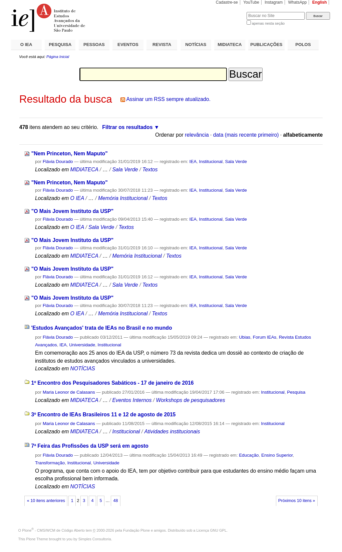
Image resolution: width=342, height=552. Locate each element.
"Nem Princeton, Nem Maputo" (69, 153)
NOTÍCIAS (195, 44)
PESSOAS (94, 44)
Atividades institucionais (172, 431)
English (319, 2)
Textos (150, 169)
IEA (193, 161)
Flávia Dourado (58, 161)
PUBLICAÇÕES (266, 44)
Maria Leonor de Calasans (69, 392)
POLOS (303, 44)
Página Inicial (57, 57)
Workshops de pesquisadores (190, 400)
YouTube (251, 2)
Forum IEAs (265, 337)
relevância (197, 135)
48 (115, 500)
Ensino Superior (277, 455)
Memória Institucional (123, 198)
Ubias (244, 337)
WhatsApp (297, 2)
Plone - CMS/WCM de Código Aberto (53, 530)
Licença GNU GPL (212, 530)
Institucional (211, 161)
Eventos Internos (131, 400)
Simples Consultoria (94, 539)
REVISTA (161, 44)
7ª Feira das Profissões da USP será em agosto (89, 446)
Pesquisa (296, 392)
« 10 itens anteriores (46, 500)
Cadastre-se (227, 2)
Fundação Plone (136, 530)
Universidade (82, 344)
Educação (249, 455)
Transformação (50, 462)
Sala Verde (236, 161)
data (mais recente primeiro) (246, 135)
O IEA (26, 44)
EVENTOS (127, 44)
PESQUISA (60, 44)
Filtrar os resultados (127, 127)
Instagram (274, 2)
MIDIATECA (230, 44)
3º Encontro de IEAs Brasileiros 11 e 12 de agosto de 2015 (103, 414)
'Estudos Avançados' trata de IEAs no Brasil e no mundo (101, 328)
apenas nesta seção (268, 23)
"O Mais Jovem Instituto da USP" (72, 211)
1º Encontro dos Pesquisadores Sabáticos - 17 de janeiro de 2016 (112, 383)
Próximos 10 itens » (296, 500)
